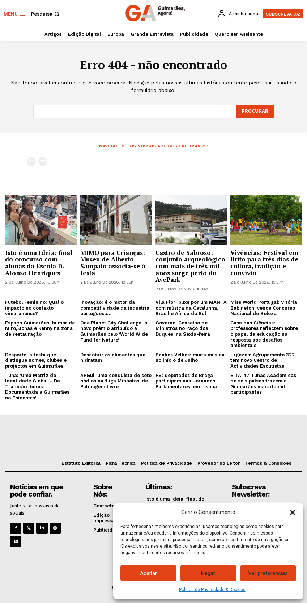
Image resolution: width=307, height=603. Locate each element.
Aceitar (148, 573)
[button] (292, 512)
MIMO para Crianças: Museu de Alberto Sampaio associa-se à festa (112, 262)
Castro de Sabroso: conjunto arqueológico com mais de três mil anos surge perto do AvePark (190, 266)
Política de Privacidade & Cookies (212, 589)
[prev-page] (31, 161)
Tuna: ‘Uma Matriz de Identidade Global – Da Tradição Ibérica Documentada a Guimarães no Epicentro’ (37, 387)
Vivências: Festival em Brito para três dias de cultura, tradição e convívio (264, 262)
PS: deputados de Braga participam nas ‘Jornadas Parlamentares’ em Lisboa (186, 381)
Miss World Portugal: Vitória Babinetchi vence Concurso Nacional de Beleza (263, 308)
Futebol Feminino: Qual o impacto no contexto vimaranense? (34, 308)
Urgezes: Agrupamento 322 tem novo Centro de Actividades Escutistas (262, 360)
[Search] (255, 111)
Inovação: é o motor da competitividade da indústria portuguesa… (114, 308)
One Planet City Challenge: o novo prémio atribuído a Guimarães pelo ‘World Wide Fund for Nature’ (114, 331)
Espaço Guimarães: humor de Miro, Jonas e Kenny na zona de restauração (40, 328)
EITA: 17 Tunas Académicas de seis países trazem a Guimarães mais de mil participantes (263, 384)
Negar (208, 573)
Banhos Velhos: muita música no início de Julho (190, 357)
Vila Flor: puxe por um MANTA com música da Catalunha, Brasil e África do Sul (191, 308)
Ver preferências (268, 573)
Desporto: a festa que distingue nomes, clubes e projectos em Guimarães (36, 360)
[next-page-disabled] (42, 161)
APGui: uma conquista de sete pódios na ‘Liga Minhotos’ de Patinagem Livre (116, 381)
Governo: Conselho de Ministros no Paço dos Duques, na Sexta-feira (182, 328)
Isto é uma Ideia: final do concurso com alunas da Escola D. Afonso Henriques (38, 262)
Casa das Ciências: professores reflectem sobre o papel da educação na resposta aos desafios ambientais (264, 334)
